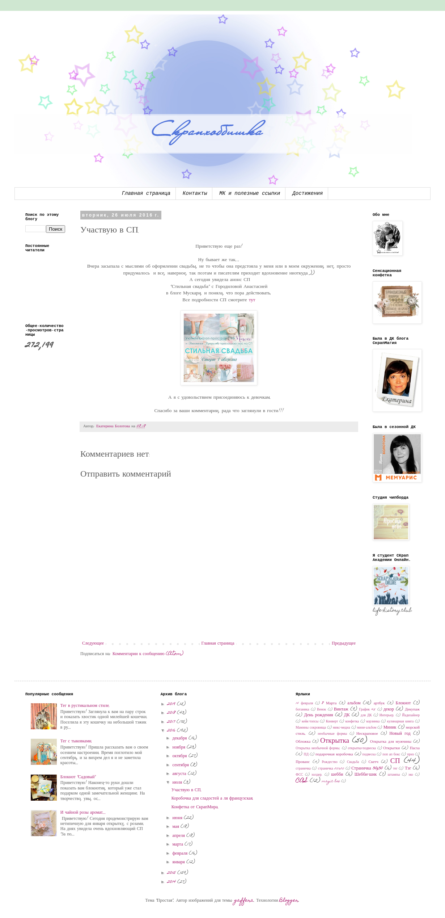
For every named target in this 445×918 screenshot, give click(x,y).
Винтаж (341, 709)
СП (395, 761)
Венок (321, 709)
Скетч (373, 762)
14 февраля (304, 703)
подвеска (369, 754)
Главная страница (146, 193)
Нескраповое (367, 734)
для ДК (366, 715)
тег (395, 768)
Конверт (332, 721)
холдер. (317, 775)
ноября (180, 747)
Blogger (288, 900)
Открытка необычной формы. (318, 748)
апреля (179, 836)
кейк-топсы (310, 721)
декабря (180, 738)
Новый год (400, 733)
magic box (331, 781)
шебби (337, 774)
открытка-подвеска (362, 748)
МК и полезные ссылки (249, 193)
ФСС (299, 775)
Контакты (195, 193)
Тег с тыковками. (76, 741)
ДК (347, 715)
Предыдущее (344, 643)
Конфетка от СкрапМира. (195, 807)
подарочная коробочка (334, 754)
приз (410, 754)
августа (180, 774)
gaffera (244, 900)
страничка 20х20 (331, 768)
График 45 (367, 709)
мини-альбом (367, 728)
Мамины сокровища (311, 728)
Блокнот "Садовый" (78, 777)
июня (178, 818)
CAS (302, 781)
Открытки (391, 748)
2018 (172, 713)
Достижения (307, 193)
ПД (306, 754)
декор (388, 709)
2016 (172, 730)
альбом (353, 703)
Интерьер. (387, 715)
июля (178, 782)
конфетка (352, 721)
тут (252, 300)
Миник (390, 727)
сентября (181, 765)
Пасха (415, 748)
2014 (172, 882)
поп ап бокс (391, 754)
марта (179, 844)
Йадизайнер (411, 715)
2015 (172, 873)
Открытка (334, 741)
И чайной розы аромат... (83, 812)
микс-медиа (341, 728)
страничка (303, 768)
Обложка (303, 742)
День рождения (318, 715)
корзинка (373, 721)
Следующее (93, 643)
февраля (181, 853)
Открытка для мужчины (390, 742)
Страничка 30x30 (367, 768)
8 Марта (329, 703)
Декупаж (412, 709)
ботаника (302, 709)
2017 (172, 722)
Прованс (303, 762)
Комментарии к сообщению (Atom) (148, 654)
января (179, 862)
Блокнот (403, 703)
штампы (394, 775)
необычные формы (332, 734)
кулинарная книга (400, 721)
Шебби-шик (366, 774)
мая (177, 826)
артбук (379, 703)
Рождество (329, 762)
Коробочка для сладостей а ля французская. (212, 798)
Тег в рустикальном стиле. (85, 705)
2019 (172, 704)
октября (180, 756)
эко (410, 775)
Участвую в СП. (186, 790)
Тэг (408, 768)
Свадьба (353, 762)
